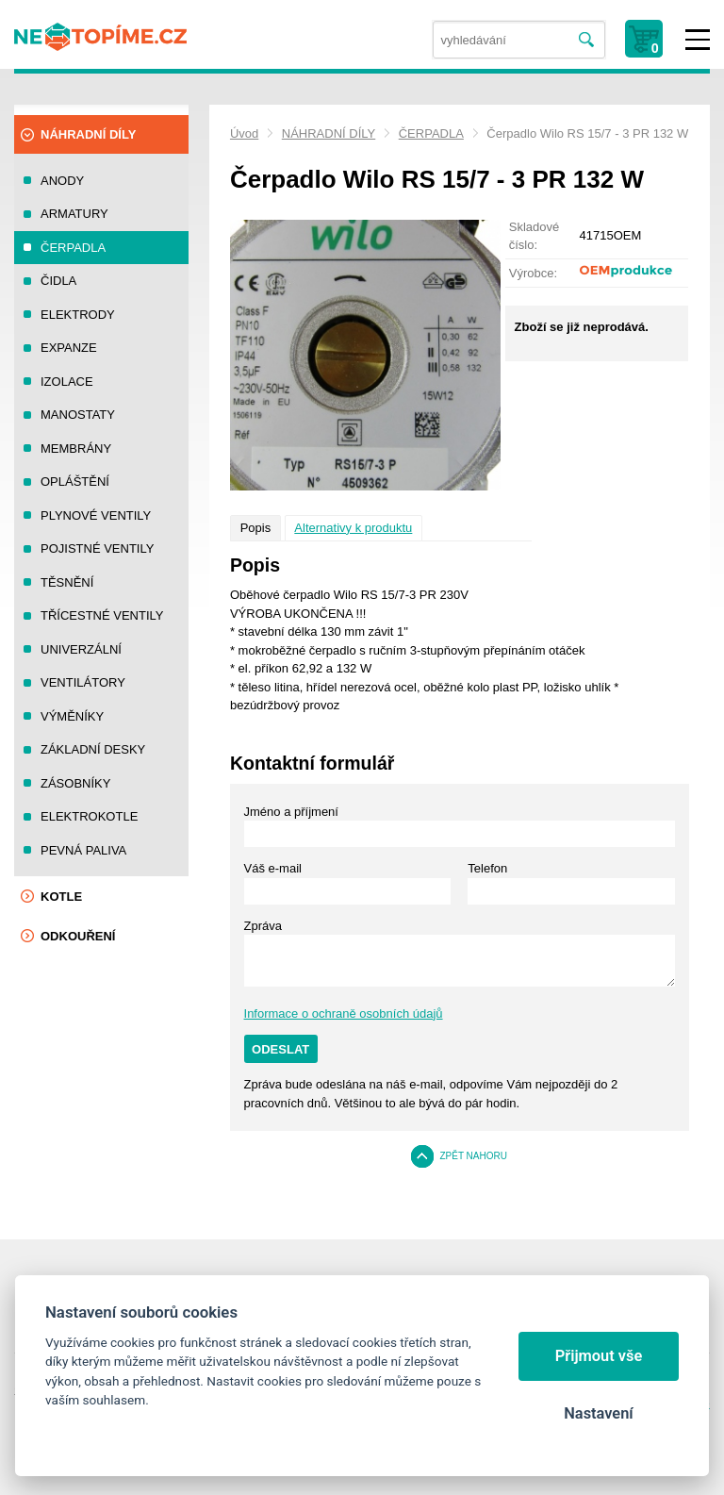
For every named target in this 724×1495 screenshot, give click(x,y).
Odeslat (280, 1049)
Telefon (487, 868)
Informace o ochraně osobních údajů (343, 1013)
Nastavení (598, 1413)
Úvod (244, 133)
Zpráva (263, 926)
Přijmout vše (599, 1356)
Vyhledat (587, 40)
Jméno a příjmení (291, 812)
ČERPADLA (431, 133)
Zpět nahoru (473, 1156)
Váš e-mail (273, 868)
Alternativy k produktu (353, 528)
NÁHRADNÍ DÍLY (328, 133)
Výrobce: (533, 273)
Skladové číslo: (534, 236)
